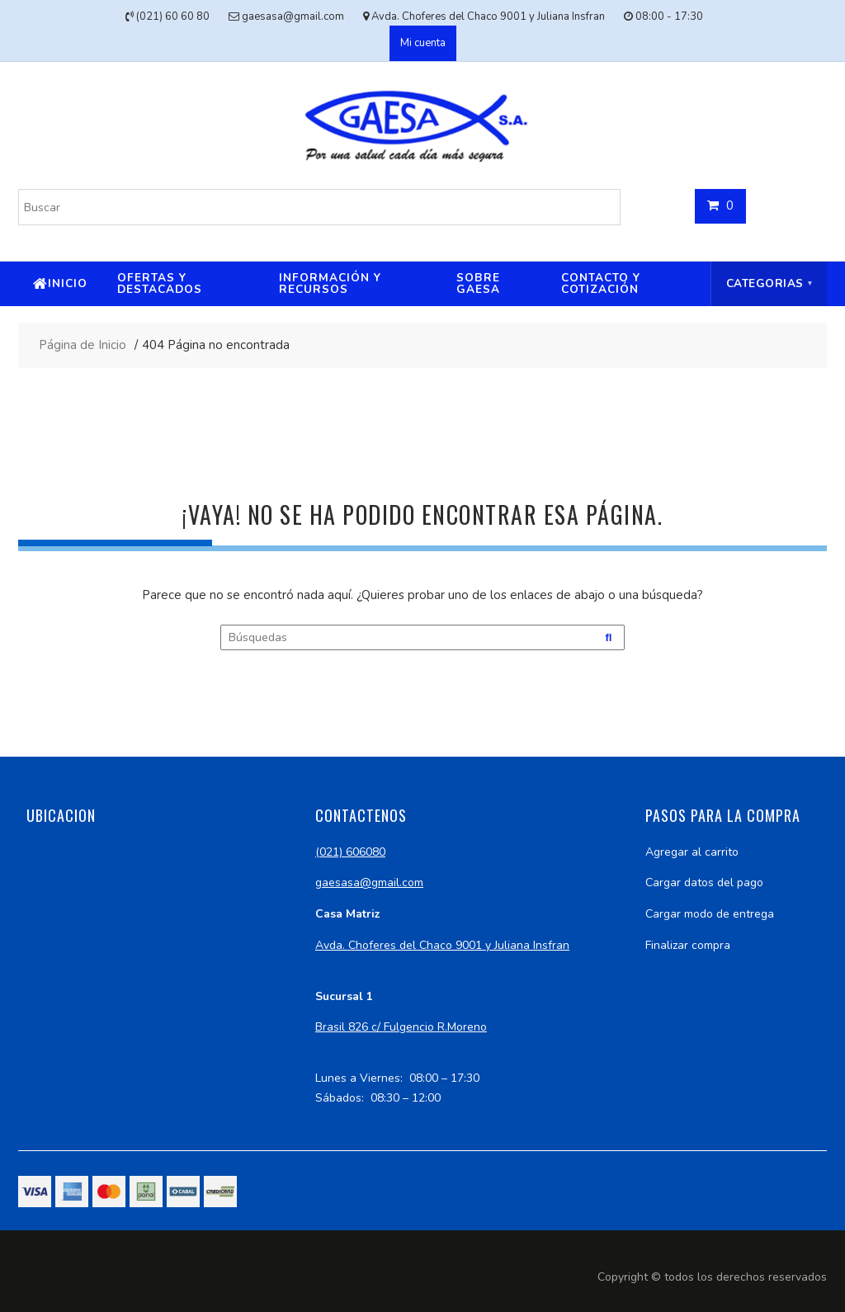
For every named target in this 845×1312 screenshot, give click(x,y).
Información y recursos (330, 283)
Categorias (765, 283)
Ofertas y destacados (159, 283)
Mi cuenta (423, 42)
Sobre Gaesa (478, 283)
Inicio (67, 283)
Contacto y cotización (600, 283)
